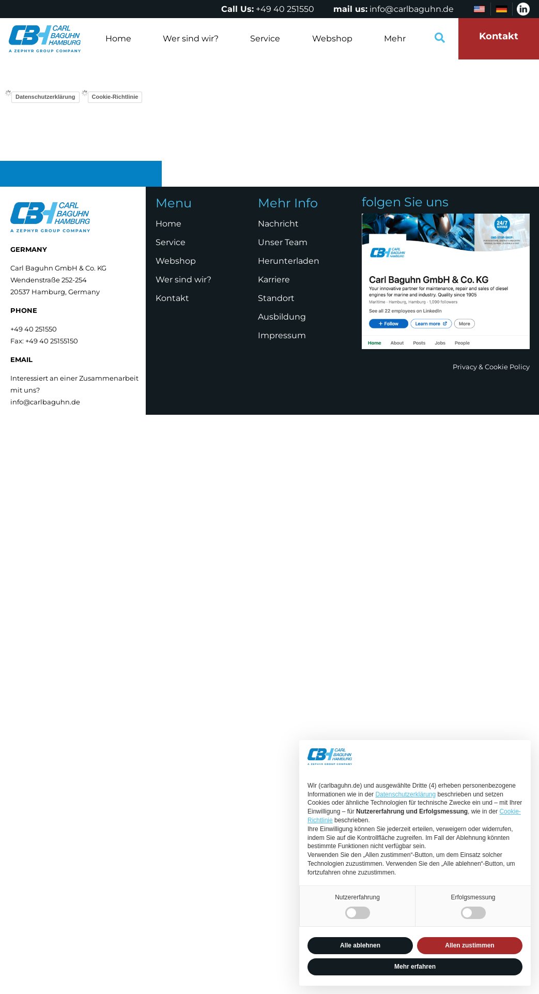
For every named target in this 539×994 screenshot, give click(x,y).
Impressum (282, 335)
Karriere (274, 279)
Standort (276, 298)
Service (265, 38)
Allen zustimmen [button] (469, 945)
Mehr (395, 38)
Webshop (332, 38)
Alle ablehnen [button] (360, 945)
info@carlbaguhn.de (411, 9)
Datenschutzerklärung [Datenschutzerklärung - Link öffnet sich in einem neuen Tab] (405, 794)
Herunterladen (288, 261)
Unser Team (282, 242)
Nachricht (278, 224)
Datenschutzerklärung (45, 97)
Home (118, 38)
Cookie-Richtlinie (115, 97)
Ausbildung (282, 317)
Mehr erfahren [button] (415, 966)
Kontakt (172, 298)
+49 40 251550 (285, 9)
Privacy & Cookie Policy (491, 367)
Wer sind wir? (191, 38)
